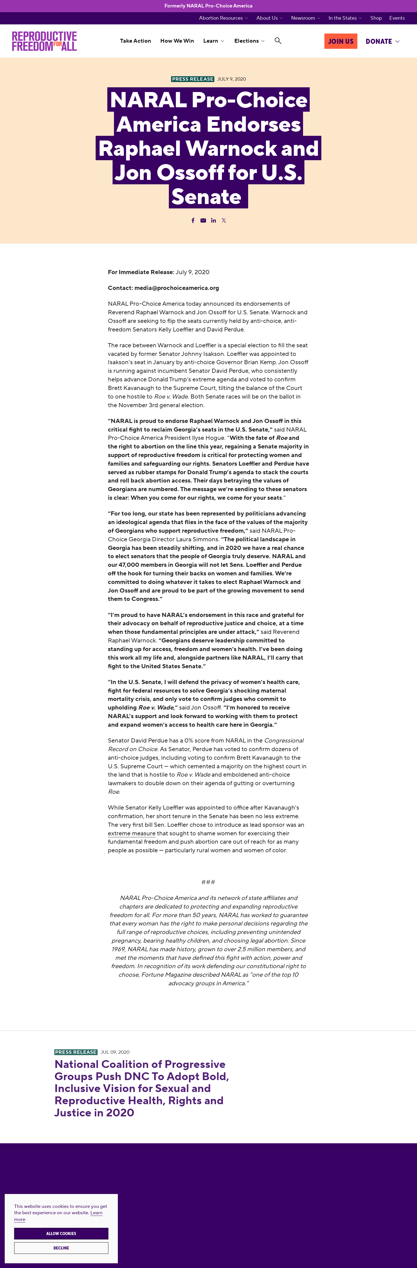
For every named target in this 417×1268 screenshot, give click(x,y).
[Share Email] (203, 220)
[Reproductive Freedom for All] (44, 41)
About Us (267, 18)
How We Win (177, 41)
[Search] (278, 41)
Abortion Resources (221, 18)
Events (397, 18)
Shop (376, 18)
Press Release (75, 1052)
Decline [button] (61, 1248)
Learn (210, 41)
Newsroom (303, 18)
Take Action (135, 41)
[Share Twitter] (223, 220)
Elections (246, 41)
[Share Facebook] (193, 220)
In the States (343, 18)
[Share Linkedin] (213, 220)
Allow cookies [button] (61, 1233)
